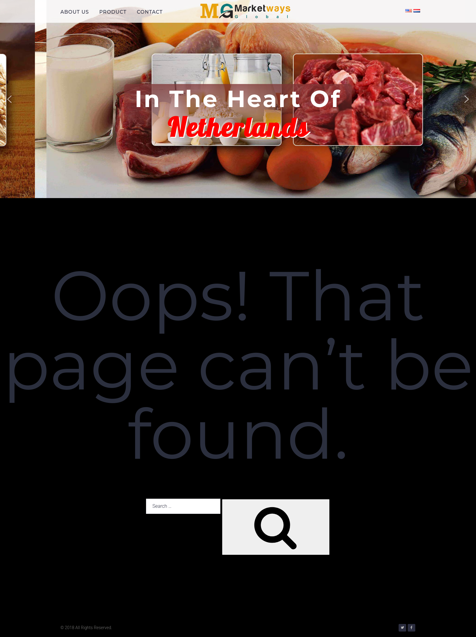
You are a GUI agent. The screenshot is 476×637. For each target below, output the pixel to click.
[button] (9, 99)
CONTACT (150, 12)
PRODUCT (113, 12)
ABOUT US (74, 12)
